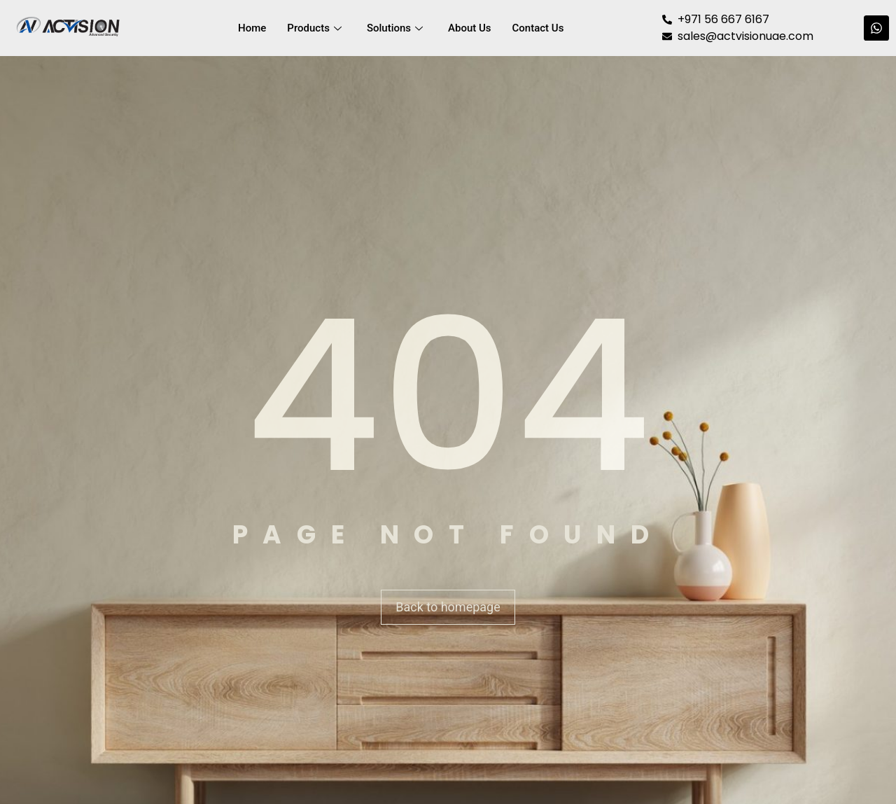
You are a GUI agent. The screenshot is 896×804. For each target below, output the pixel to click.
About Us (469, 28)
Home (252, 28)
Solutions (395, 28)
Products (314, 28)
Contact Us (538, 28)
